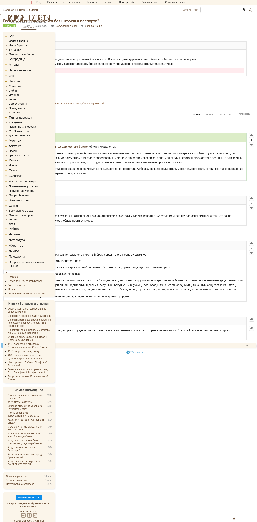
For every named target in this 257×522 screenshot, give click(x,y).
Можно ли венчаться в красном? (110, 108)
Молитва (40, 136)
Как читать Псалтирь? (46, 394)
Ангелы (39, 63)
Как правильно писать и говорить (52, 285)
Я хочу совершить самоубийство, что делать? (49, 407)
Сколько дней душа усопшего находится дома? (50, 400)
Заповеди (39, 48)
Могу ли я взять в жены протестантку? (113, 104)
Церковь (40, 80)
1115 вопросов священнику (49, 343)
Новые (184, 123)
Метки (36, 281)
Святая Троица (43, 40)
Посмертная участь (45, 184)
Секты (38, 165)
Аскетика (40, 141)
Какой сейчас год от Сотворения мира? (51, 413)
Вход (161, 10)
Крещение (40, 118)
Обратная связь (65, 496)
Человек (40, 226)
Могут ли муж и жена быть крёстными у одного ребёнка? (50, 434)
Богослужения (42, 101)
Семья (38, 199)
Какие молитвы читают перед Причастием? (50, 448)
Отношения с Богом (45, 53)
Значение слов (44, 193)
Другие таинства (43, 131)
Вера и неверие (45, 69)
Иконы (38, 97)
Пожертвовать (97, 400)
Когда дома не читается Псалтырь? (47, 441)
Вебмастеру (54, 498)
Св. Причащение (44, 127)
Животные (41, 238)
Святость (39, 84)
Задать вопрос (41, 277)
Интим (38, 212)
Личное (39, 243)
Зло (36, 74)
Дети (37, 216)
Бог (36, 36)
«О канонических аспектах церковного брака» (142, 155)
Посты (38, 146)
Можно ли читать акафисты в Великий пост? (50, 420)
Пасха (40, 109)
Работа (39, 221)
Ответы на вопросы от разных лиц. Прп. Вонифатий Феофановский (53, 363)
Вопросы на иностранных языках (52, 256)
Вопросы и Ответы (54, 17)
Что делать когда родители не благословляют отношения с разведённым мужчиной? (140, 112)
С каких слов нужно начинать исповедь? (50, 389)
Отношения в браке (45, 208)
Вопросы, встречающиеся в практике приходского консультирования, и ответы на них (54, 315)
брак (173, 25)
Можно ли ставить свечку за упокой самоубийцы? (49, 427)
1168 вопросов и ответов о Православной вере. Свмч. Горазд (53, 338)
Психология (42, 249)
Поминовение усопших (47, 180)
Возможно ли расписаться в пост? (111, 95)
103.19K (121, 146)
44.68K (112, 277)
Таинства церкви (45, 114)
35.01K (115, 376)
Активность (219, 123)
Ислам (38, 160)
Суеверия (41, 170)
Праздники (40, 105)
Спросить (115, 400)
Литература (42, 232)
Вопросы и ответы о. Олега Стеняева (55, 308)
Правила (38, 269)
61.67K (121, 227)
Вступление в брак (152, 25)
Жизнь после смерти (48, 176)
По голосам (200, 123)
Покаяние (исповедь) (46, 123)
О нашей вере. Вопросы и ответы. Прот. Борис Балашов (53, 331)
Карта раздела (43, 496)
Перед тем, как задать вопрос (50, 273)
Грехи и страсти (43, 150)
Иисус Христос (42, 44)
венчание (182, 25)
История (39, 93)
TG (165, 406)
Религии (40, 155)
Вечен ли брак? (100, 100)
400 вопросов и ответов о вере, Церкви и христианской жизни (51, 349)
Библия (38, 88)
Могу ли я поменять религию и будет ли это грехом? (51, 455)
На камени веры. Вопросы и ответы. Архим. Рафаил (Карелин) (54, 324)
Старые (170, 123)
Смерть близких (43, 188)
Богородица (42, 57)
